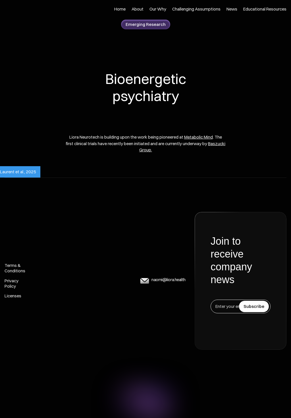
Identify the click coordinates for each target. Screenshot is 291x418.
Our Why (157, 9)
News (231, 9)
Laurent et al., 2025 (18, 171)
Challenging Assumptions (196, 9)
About (138, 9)
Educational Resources (264, 9)
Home (120, 9)
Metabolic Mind (198, 137)
